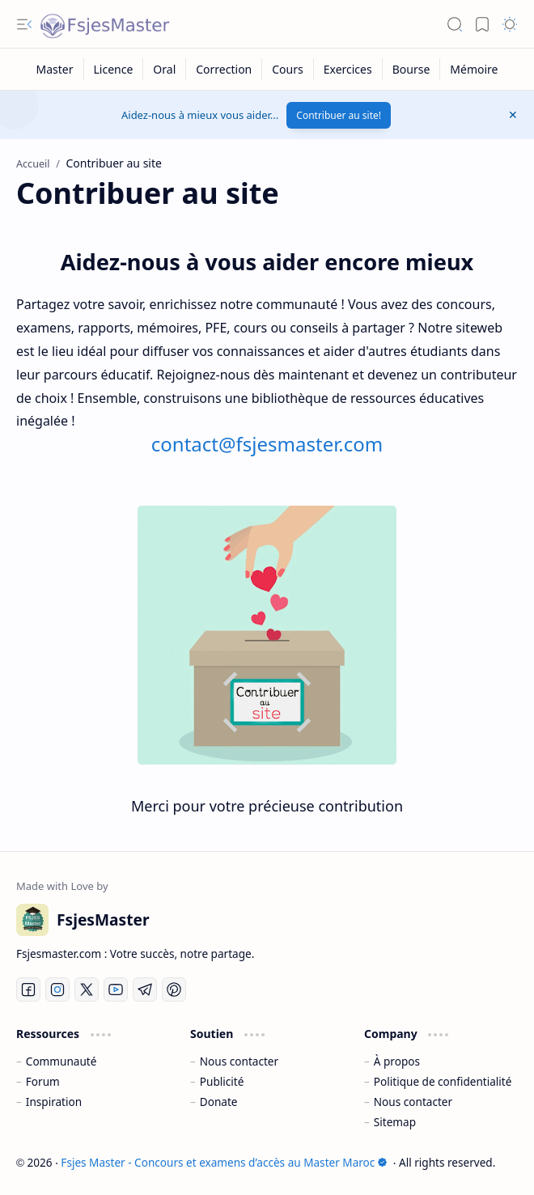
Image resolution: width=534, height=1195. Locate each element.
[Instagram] (57, 989)
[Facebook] (28, 989)
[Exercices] (348, 69)
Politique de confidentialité (443, 1081)
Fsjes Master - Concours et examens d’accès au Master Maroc (224, 1162)
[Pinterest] (174, 989)
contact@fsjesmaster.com (267, 443)
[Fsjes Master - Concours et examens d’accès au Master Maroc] (105, 24)
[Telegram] (145, 989)
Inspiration (54, 1101)
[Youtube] (116, 989)
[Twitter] (86, 989)
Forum (43, 1081)
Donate (219, 1101)
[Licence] (114, 69)
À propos (397, 1061)
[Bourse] (412, 69)
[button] (24, 24)
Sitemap (395, 1121)
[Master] (55, 69)
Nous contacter (239, 1061)
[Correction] (224, 69)
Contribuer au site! (338, 115)
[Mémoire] (473, 69)
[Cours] (287, 69)
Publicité (222, 1081)
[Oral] (164, 69)
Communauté (61, 1061)
